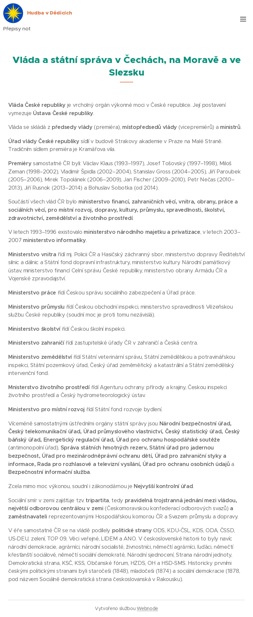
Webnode (147, 608)
